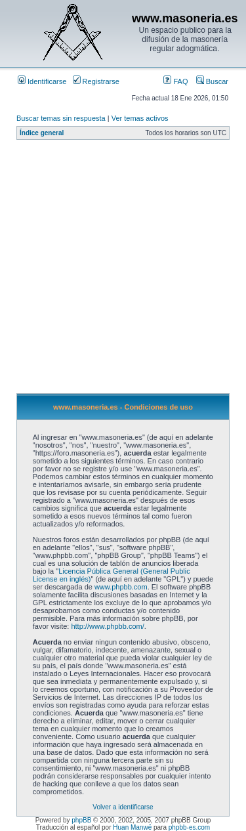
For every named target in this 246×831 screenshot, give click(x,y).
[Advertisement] (123, 270)
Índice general (42, 133)
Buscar (212, 81)
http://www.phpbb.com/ (107, 626)
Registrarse (96, 81)
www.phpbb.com (121, 587)
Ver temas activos (140, 118)
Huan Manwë (132, 827)
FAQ (175, 81)
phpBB (81, 820)
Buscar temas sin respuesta (61, 118)
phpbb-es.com (189, 827)
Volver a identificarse (122, 807)
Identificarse (42, 81)
